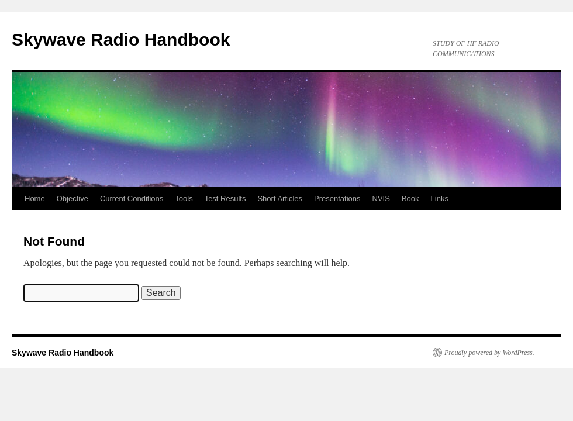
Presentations (337, 198)
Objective (72, 198)
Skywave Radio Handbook (121, 39)
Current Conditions (131, 198)
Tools (183, 198)
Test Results (225, 198)
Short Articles (279, 198)
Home (35, 198)
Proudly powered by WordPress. (489, 352)
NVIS (381, 198)
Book (410, 198)
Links (439, 198)
